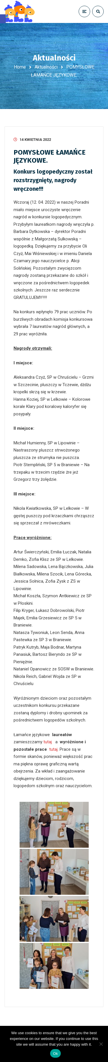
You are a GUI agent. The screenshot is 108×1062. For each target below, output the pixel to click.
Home (20, 67)
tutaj (47, 741)
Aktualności (46, 67)
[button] (3, 18)
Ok (55, 1053)
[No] (101, 1044)
